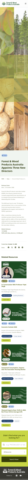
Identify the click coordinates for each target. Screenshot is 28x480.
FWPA (2, 179)
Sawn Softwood (19, 378)
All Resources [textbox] (7, 452)
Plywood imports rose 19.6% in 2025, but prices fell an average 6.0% (13, 411)
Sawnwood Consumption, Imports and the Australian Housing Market (13, 368)
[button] (8, 247)
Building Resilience (18, 295)
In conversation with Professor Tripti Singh (13, 285)
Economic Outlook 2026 (9, 327)
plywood (17, 421)
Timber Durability (6, 295)
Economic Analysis (6, 336)
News (8, 179)
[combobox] (14, 452)
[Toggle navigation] (25, 3)
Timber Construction (7, 378)
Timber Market (17, 336)
